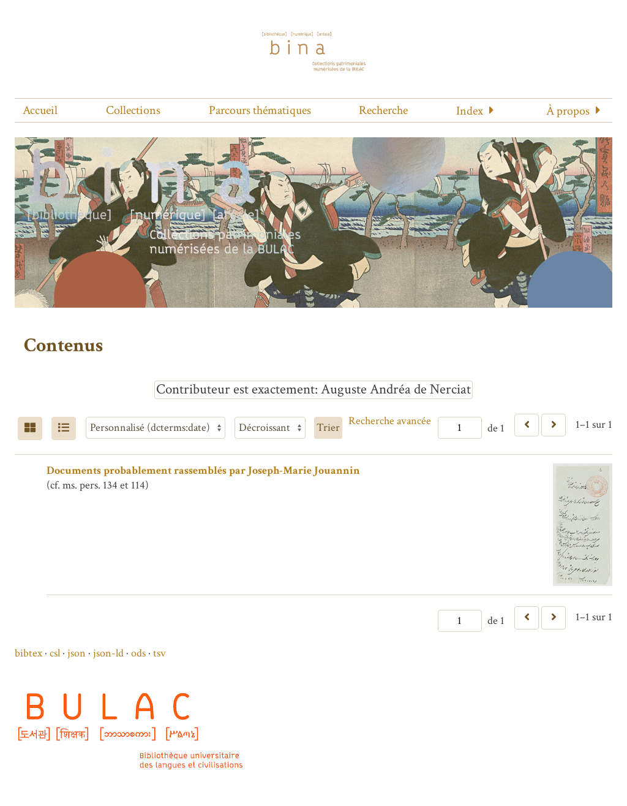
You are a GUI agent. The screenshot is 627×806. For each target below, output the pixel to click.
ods (138, 653)
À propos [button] (568, 111)
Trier (328, 427)
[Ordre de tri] (270, 428)
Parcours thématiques (260, 110)
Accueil (40, 110)
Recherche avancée (389, 421)
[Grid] (30, 428)
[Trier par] (155, 428)
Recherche (383, 110)
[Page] (460, 428)
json (76, 653)
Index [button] (469, 111)
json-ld (108, 653)
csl (55, 653)
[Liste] (63, 428)
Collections (133, 110)
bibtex (28, 653)
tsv (159, 653)
